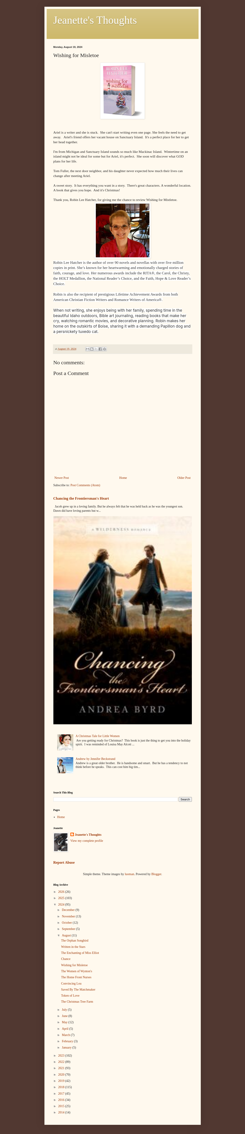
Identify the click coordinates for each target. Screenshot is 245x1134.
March (66, 1035)
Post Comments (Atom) (85, 485)
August (67, 935)
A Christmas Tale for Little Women (98, 736)
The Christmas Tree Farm (77, 1001)
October (67, 922)
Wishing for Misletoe (74, 965)
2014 (61, 1112)
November (69, 916)
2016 (61, 1100)
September (69, 929)
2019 (61, 1081)
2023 (61, 1055)
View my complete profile (86, 840)
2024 (61, 904)
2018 (61, 1087)
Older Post (184, 478)
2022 (61, 1062)
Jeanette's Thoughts (95, 20)
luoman (129, 874)
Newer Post (61, 478)
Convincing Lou (71, 983)
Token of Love (70, 995)
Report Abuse (64, 862)
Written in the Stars (73, 947)
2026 (61, 891)
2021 (61, 1068)
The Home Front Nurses (76, 977)
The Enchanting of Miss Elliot (80, 953)
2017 (61, 1093)
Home (123, 478)
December (68, 910)
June (65, 1016)
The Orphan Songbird (74, 940)
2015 (61, 1106)
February (68, 1041)
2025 (61, 898)
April (65, 1028)
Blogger (156, 874)
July (65, 1009)
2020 (61, 1074)
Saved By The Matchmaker (78, 989)
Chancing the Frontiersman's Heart (81, 498)
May (65, 1022)
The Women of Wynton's (76, 971)
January (67, 1047)
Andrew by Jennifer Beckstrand (95, 759)
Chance (65, 959)
